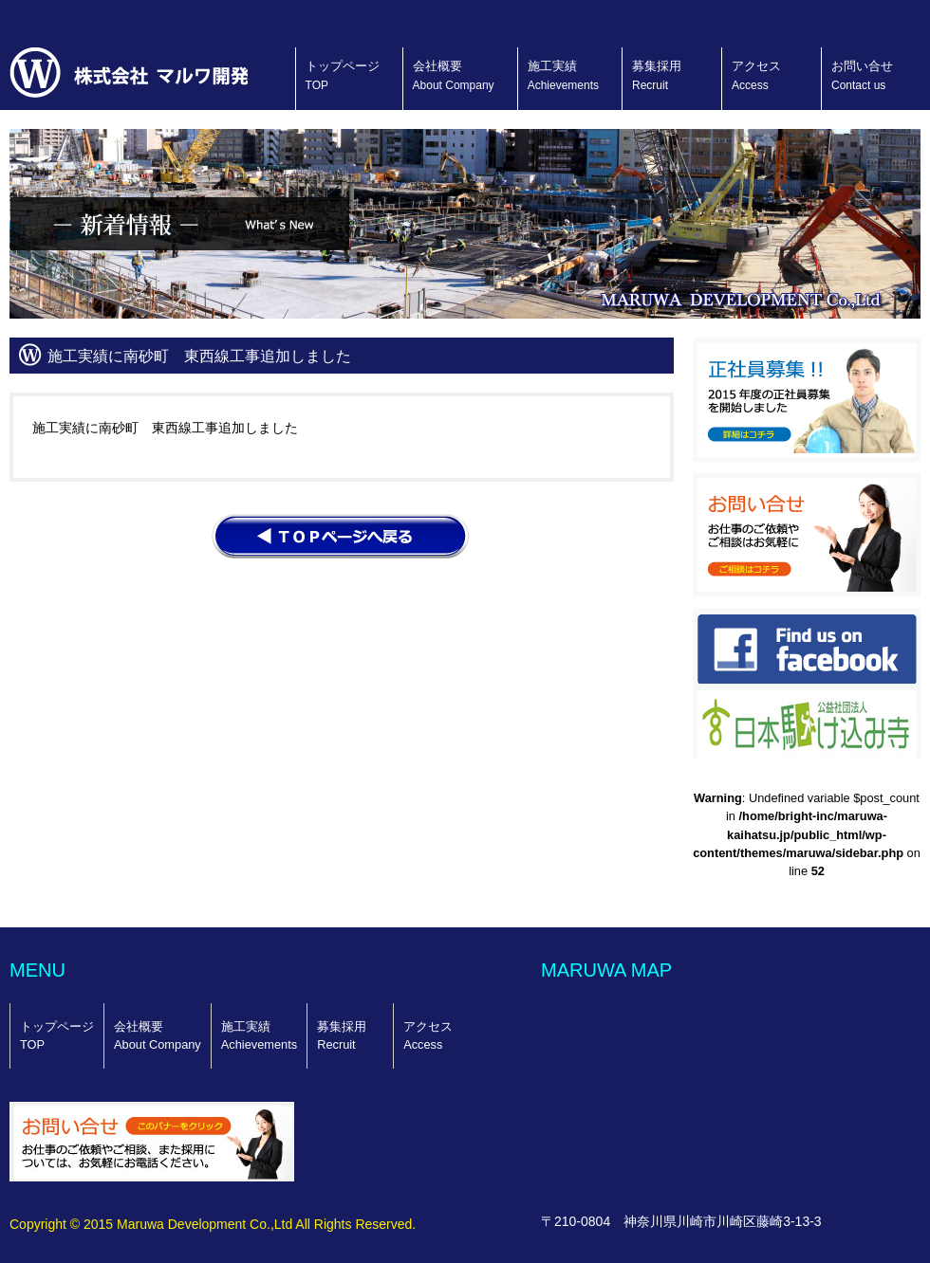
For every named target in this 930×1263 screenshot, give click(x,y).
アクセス (756, 75)
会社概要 (453, 75)
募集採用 (656, 75)
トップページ (343, 75)
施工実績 (563, 75)
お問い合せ (862, 75)
